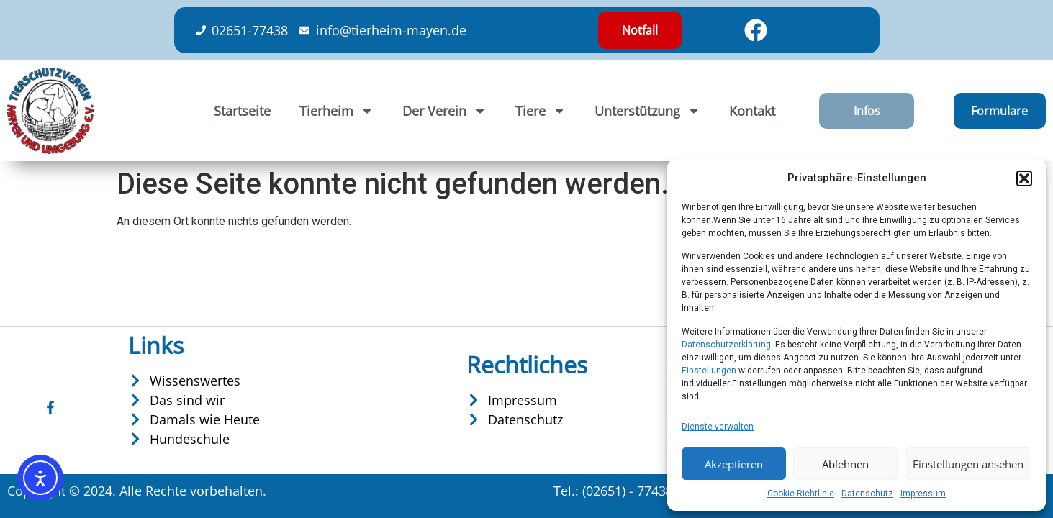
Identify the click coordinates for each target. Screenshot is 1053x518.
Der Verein (444, 110)
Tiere (540, 110)
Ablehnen (845, 464)
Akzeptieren (734, 464)
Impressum (923, 494)
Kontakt (752, 110)
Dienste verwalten (718, 427)
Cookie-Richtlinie (800, 494)
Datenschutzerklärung (726, 345)
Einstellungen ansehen (968, 464)
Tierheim (336, 110)
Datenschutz (867, 494)
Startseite (242, 110)
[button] (1024, 178)
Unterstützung (647, 110)
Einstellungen (709, 370)
